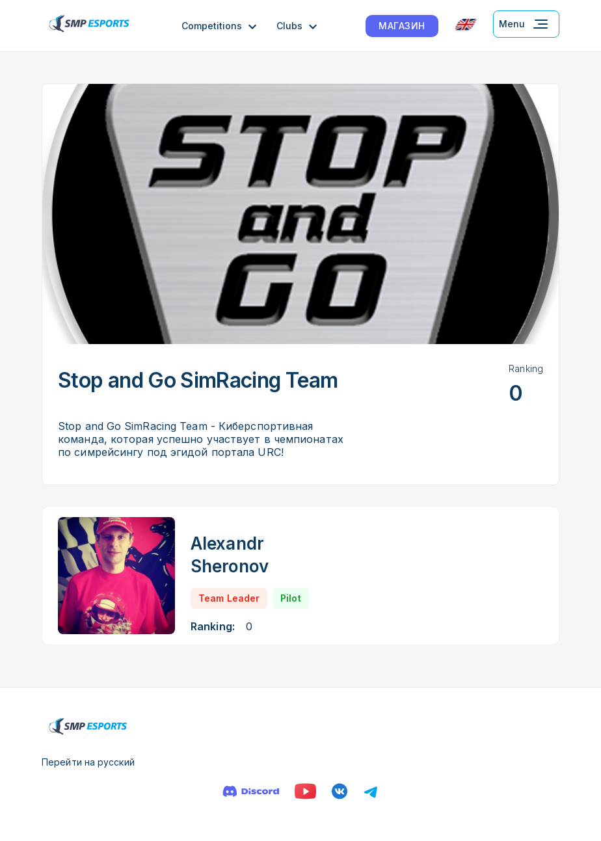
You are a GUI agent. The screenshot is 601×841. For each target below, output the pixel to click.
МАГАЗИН (402, 25)
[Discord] (250, 791)
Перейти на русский (88, 762)
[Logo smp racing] (89, 25)
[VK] (339, 791)
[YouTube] (305, 791)
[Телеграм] (371, 791)
